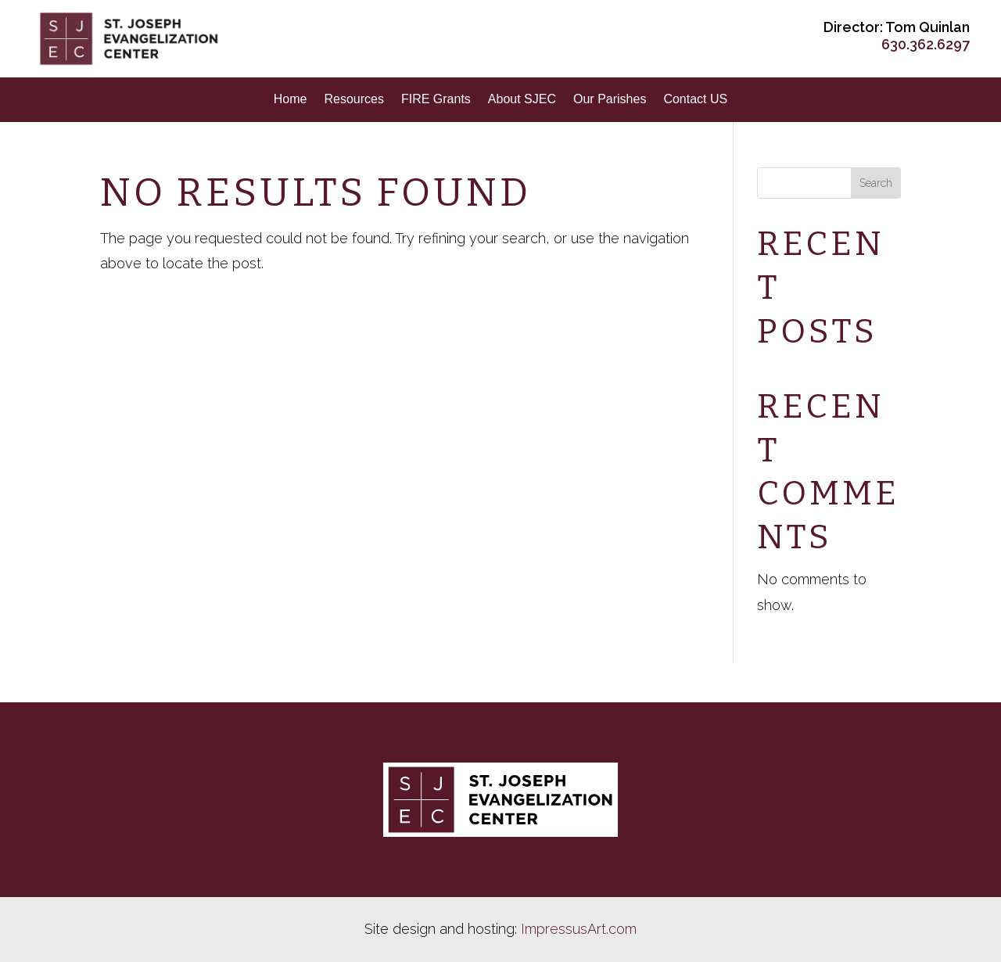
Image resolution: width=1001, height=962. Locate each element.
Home (290, 99)
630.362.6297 (925, 44)
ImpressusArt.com (579, 929)
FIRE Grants (436, 99)
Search (875, 183)
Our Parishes (609, 99)
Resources (353, 99)
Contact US (695, 99)
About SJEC (522, 99)
